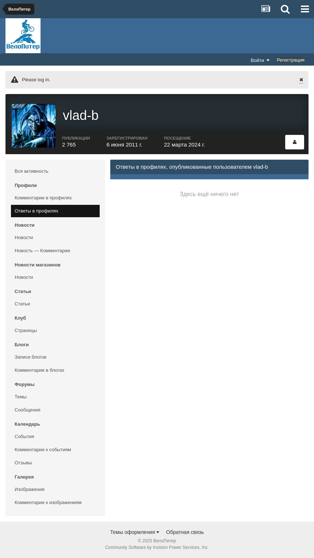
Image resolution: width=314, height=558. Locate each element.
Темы (21, 396)
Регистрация (291, 60)
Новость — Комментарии (42, 250)
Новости (24, 237)
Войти (260, 60)
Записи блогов (30, 357)
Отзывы (23, 462)
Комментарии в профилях (43, 197)
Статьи (22, 304)
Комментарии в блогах (39, 370)
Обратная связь (185, 532)
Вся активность (32, 171)
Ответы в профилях (36, 211)
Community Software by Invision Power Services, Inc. (157, 547)
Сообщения (28, 410)
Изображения (30, 489)
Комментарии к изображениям (48, 502)
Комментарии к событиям (43, 449)
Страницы (26, 330)
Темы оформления (135, 532)
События (24, 436)
